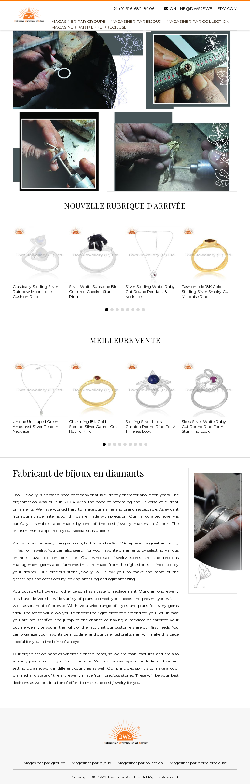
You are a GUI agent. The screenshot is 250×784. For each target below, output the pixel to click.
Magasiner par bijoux (136, 21)
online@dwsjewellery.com (201, 8)
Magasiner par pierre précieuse (89, 27)
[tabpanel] (41, 263)
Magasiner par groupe (78, 21)
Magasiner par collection (198, 21)
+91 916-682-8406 (134, 8)
